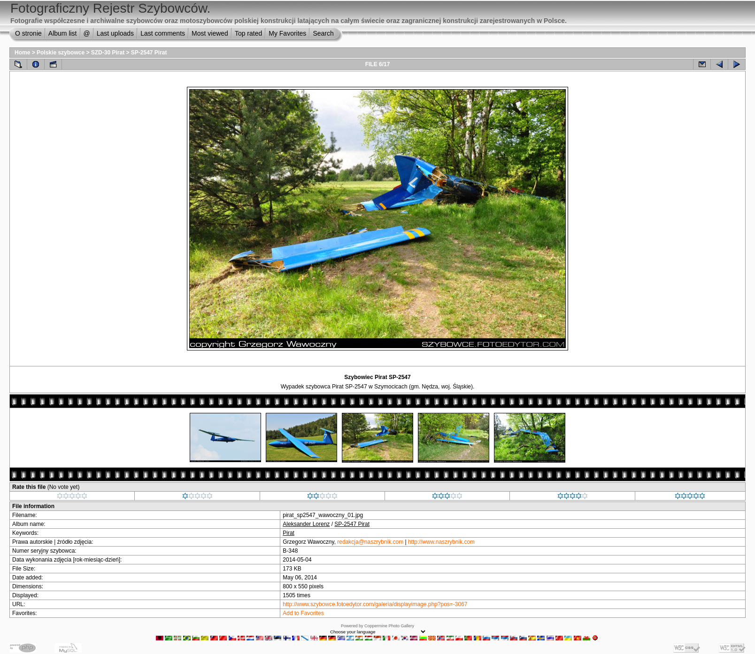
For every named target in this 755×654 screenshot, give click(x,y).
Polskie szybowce (61, 52)
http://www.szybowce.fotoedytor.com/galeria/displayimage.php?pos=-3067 (375, 604)
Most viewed (210, 33)
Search (323, 33)
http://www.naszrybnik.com (441, 542)
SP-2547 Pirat (149, 52)
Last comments (162, 33)
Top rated (248, 33)
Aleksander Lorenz (306, 524)
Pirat (288, 533)
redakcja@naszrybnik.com (370, 542)
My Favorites (287, 33)
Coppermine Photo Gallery (389, 626)
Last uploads (115, 33)
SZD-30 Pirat (107, 52)
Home (22, 52)
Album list (62, 33)
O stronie (28, 33)
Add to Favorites (303, 613)
